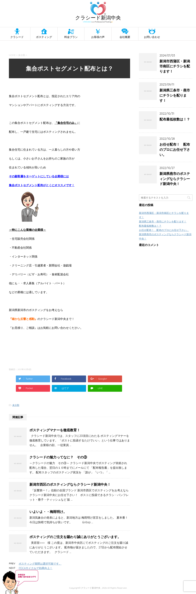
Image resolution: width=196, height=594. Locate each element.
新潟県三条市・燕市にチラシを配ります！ (174, 95)
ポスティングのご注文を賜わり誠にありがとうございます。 (75, 537)
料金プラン (71, 37)
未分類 (15, 405)
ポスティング (44, 37)
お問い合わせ (152, 37)
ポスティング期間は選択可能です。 (40, 563)
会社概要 (125, 37)
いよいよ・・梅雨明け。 (48, 512)
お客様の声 (98, 37)
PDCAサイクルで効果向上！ (35, 568)
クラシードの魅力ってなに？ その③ (58, 457)
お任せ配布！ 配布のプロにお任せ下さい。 (174, 149)
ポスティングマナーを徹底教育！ (54, 430)
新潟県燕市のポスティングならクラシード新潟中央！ (174, 178)
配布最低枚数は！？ (174, 119)
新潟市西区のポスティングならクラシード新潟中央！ (70, 484)
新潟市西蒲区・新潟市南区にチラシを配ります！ (174, 66)
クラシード (17, 37)
